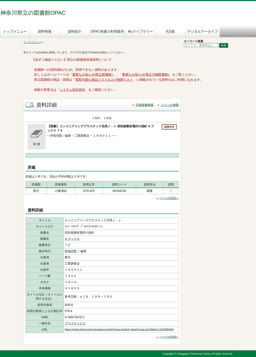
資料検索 (44, 31)
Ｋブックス (72, 238)
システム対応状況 (72, 89)
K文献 (170, 31)
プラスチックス (75, 323)
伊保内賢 (71, 251)
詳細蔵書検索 (145, 105)
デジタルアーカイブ (202, 31)
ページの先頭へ (169, 198)
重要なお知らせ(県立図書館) (92, 74)
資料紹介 (74, 31)
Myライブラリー (140, 31)
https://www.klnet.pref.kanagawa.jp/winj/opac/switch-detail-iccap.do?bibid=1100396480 (119, 329)
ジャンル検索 (170, 105)
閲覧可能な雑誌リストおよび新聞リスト (104, 79)
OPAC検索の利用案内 (107, 31)
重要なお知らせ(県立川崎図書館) (145, 74)
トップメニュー (15, 31)
